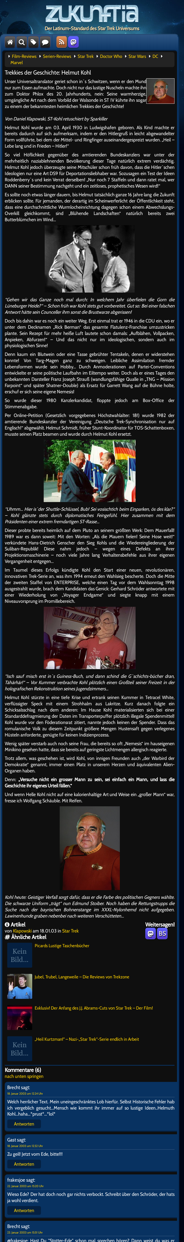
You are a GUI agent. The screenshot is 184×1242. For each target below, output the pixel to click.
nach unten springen (24, 1076)
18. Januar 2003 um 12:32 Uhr (25, 1146)
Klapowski (22, 931)
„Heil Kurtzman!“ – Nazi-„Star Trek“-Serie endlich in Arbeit (73, 1048)
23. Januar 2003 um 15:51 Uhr (25, 1232)
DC (155, 56)
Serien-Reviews (57, 56)
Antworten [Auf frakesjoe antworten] (24, 1210)
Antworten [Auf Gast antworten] (24, 1164)
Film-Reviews (24, 56)
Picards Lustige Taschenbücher (48, 955)
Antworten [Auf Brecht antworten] (24, 1124)
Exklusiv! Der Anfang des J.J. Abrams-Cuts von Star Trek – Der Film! (80, 1017)
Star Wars (137, 56)
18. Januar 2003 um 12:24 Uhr (25, 1093)
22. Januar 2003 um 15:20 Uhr (25, 1186)
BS (162, 933)
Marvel (16, 62)
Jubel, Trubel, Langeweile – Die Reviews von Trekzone (68, 986)
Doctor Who (111, 56)
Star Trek (86, 56)
